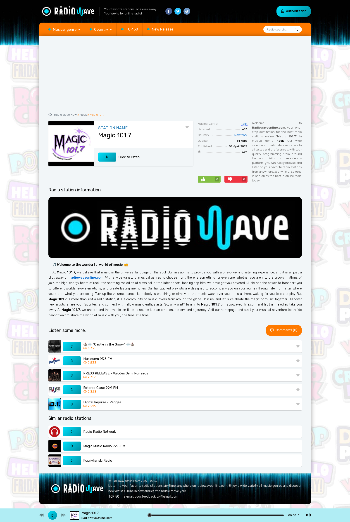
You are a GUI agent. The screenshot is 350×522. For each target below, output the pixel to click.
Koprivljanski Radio (97, 461)
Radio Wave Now (65, 114)
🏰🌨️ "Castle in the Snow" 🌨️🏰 (109, 344)
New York (241, 135)
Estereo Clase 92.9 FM (100, 388)
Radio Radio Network (99, 432)
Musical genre (64, 29)
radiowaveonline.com (86, 278)
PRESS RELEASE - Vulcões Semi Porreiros (115, 373)
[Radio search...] (296, 29)
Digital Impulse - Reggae (102, 402)
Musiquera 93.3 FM (97, 359)
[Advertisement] (175, 76)
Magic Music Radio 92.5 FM (104, 446)
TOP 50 (132, 29)
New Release (162, 29)
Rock (83, 114)
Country (101, 29)
